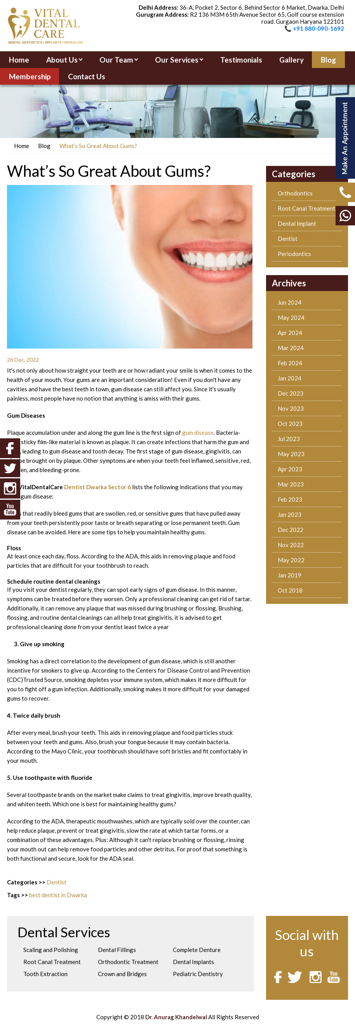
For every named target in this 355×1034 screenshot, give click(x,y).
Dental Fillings (117, 949)
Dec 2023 (290, 393)
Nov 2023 (291, 408)
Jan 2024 (289, 378)
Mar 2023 (291, 484)
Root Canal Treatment (306, 208)
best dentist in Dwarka (58, 894)
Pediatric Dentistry (198, 973)
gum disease (198, 432)
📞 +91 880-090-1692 (314, 28)
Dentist (56, 882)
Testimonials (241, 59)
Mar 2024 (291, 347)
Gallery (291, 59)
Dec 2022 (290, 529)
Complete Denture (197, 949)
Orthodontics (295, 193)
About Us (62, 59)
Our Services (176, 59)
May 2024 (291, 317)
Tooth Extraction (45, 973)
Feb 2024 (290, 362)
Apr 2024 (290, 332)
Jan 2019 (289, 575)
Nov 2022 (291, 544)
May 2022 (291, 559)
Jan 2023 (289, 514)
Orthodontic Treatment (128, 961)
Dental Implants (193, 961)
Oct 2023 (290, 423)
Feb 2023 (290, 499)
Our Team (116, 59)
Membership (30, 76)
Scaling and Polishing (50, 949)
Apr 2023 (290, 469)
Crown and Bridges (122, 973)
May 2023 (291, 453)
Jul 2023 (289, 438)
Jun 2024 (289, 302)
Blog (328, 59)
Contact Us (86, 76)
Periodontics (294, 253)
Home (19, 59)
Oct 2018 (290, 590)
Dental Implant (297, 223)
